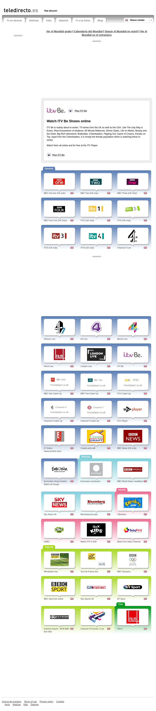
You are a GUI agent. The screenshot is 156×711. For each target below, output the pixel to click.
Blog (100, 20)
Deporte (63, 20)
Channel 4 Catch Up (53, 421)
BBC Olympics (124, 571)
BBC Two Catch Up (89, 393)
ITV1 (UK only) (87, 220)
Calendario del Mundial (88, 31)
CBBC (47, 541)
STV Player (122, 421)
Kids (49, 20)
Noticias (34, 20)
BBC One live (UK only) (54, 193)
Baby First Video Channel (129, 541)
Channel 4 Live (124, 248)
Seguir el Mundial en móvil (121, 31)
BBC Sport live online (53, 599)
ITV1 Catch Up (124, 393)
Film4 (119, 629)
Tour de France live (89, 571)
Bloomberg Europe (89, 514)
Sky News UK (50, 514)
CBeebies (121, 514)
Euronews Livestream (90, 481)
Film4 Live (48, 366)
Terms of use (30, 701)
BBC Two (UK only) (89, 193)
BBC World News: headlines (130, 481)
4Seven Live (49, 339)
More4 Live (122, 339)
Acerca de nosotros (11, 701)
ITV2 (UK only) (124, 220)
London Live (86, 366)
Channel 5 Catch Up (90, 421)
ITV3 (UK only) (50, 248)
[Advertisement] (47, 3)
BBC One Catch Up (53, 393)
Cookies (60, 701)
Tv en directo (14, 20)
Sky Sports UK (87, 599)
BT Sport (121, 599)
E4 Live (84, 339)
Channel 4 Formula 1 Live (92, 629)
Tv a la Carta (83, 20)
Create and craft (88, 448)
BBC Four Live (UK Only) (55, 220)
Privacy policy (46, 701)
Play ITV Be (58, 155)
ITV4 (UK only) (87, 248)
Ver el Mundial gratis (59, 31)
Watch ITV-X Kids (89, 541)
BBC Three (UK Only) (127, 193)
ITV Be (120, 366)
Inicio (7, 704)
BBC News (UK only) (126, 448)
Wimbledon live (51, 571)
